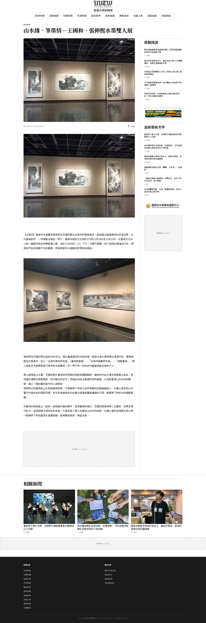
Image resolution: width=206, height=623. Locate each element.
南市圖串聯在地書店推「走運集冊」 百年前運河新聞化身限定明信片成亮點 (163, 146)
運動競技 (124, 15)
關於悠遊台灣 (110, 570)
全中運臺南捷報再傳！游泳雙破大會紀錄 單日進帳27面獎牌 (163, 83)
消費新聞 (68, 15)
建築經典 (152, 15)
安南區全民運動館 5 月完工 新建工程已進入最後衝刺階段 (163, 72)
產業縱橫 (110, 15)
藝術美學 (96, 15)
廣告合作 (108, 574)
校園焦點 (166, 15)
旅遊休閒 (39, 15)
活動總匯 (54, 15)
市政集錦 (82, 15)
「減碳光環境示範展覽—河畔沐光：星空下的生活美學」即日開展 (162, 179)
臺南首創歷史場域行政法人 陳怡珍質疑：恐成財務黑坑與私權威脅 (162, 157)
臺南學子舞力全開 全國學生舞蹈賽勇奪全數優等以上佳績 (162, 135)
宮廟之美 (138, 15)
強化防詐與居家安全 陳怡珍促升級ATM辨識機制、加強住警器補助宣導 (163, 61)
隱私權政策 (109, 583)
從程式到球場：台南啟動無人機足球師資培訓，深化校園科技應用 (162, 94)
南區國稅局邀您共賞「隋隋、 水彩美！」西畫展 (163, 168)
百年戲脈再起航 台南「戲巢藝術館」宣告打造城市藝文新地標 (162, 190)
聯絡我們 (108, 578)
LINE (133, 126)
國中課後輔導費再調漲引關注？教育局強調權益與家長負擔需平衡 (162, 50)
